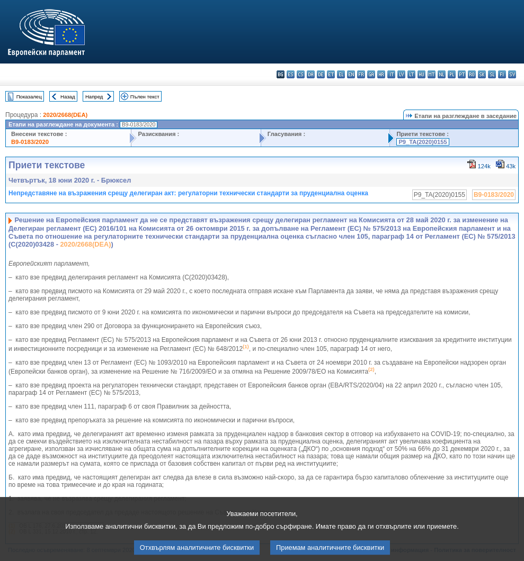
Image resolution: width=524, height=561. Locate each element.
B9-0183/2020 (30, 142)
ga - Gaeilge (371, 74)
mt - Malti (432, 74)
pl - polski (452, 74)
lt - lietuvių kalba (411, 74)
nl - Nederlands (442, 74)
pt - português (462, 74)
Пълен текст (144, 96)
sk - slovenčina (482, 74)
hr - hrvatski (381, 74)
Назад (67, 96)
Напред (94, 96)
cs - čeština (301, 74)
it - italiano (391, 74)
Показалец (29, 96)
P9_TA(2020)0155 (422, 142)
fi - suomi (502, 74)
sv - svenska (512, 74)
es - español (291, 74)
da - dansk (311, 74)
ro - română (472, 74)
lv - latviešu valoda (401, 74)
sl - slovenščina (492, 74)
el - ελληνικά (341, 74)
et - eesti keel (331, 74)
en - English (351, 74)
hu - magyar (421, 74)
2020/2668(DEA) (65, 115)
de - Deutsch (321, 74)
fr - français (361, 74)
